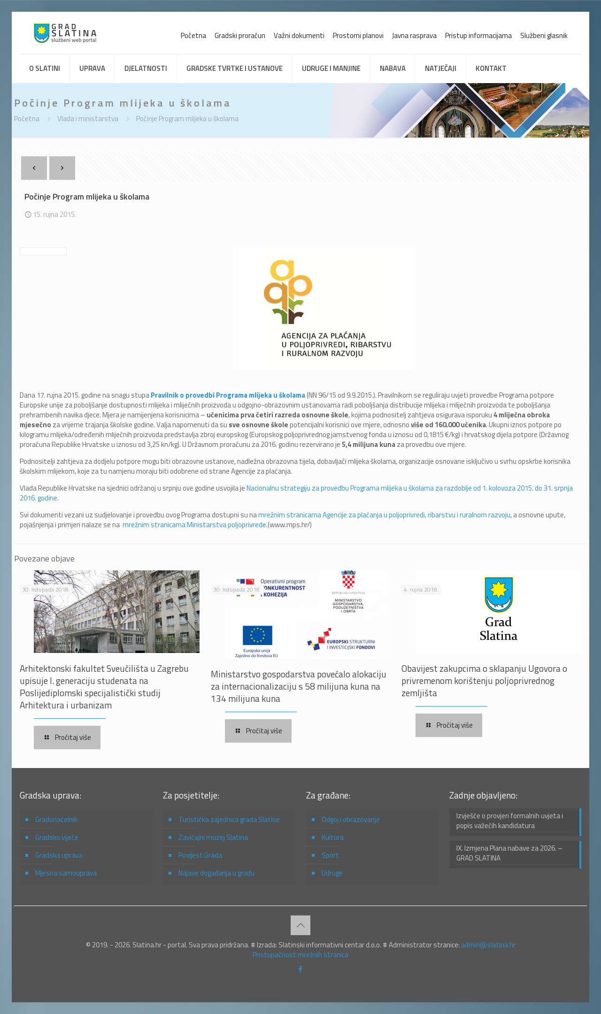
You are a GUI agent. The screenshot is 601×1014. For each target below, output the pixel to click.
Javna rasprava (414, 35)
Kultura (333, 837)
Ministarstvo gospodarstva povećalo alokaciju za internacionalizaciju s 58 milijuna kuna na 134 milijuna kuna (298, 686)
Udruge (332, 873)
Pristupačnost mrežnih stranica (300, 954)
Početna (193, 35)
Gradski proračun (240, 35)
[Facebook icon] (300, 969)
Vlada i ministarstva (87, 118)
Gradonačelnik (56, 819)
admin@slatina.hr (488, 944)
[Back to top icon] (300, 925)
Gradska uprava (58, 855)
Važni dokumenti (299, 35)
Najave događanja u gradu (216, 873)
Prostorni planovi (358, 35)
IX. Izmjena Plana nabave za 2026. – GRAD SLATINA (509, 853)
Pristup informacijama (478, 35)
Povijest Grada (200, 855)
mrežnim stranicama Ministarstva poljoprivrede (194, 524)
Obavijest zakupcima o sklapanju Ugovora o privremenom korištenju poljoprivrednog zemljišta (484, 680)
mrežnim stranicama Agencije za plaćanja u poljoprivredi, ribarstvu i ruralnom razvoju (384, 514)
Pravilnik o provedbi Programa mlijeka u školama (228, 395)
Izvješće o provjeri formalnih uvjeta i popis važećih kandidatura (509, 821)
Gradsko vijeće (56, 837)
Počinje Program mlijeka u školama (187, 118)
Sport (330, 855)
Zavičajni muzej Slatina (213, 837)
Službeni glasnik (544, 35)
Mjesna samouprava (66, 873)
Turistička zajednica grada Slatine (229, 819)
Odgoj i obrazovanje (351, 819)
